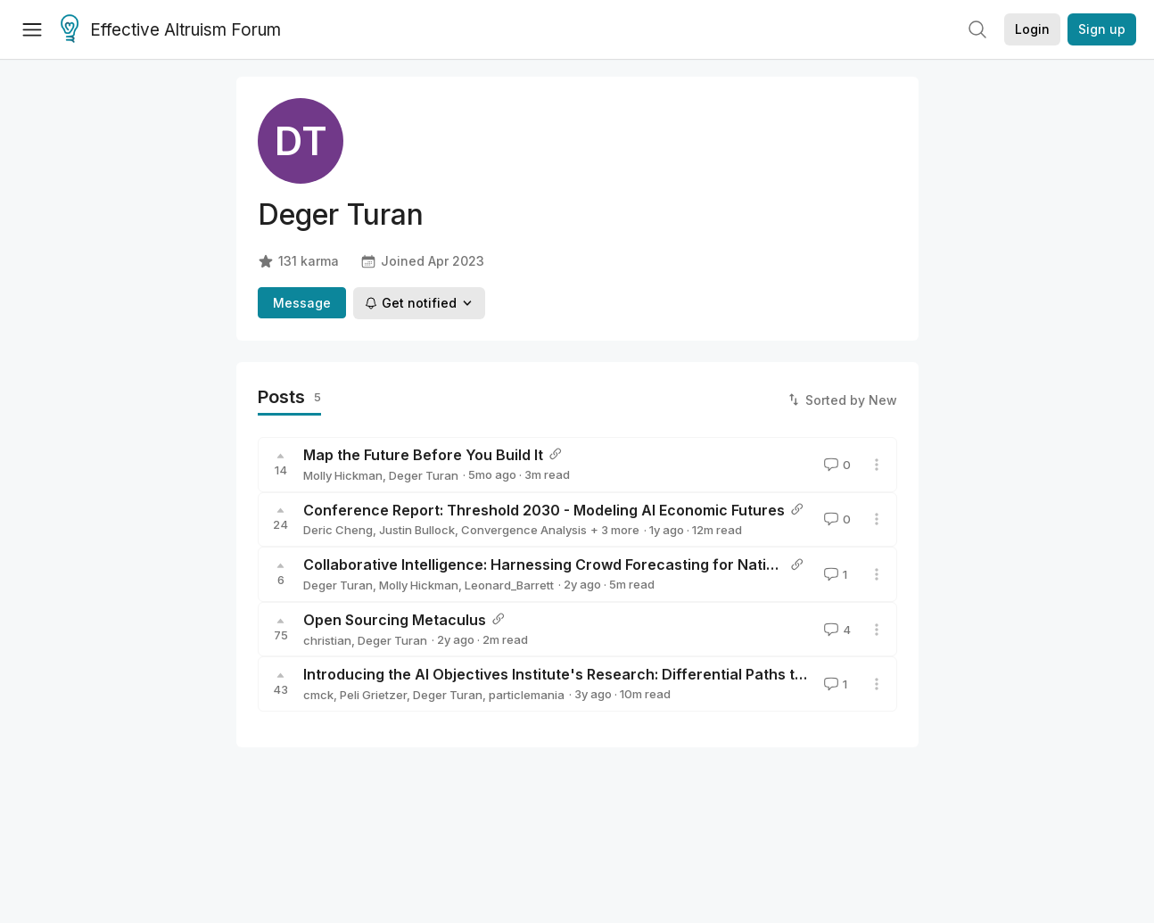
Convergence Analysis (524, 530)
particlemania (527, 695)
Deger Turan (423, 475)
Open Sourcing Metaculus (394, 620)
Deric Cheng (338, 530)
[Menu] (32, 29)
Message (302, 302)
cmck (318, 695)
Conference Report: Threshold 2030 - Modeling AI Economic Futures (544, 510)
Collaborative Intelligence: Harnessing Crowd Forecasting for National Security (581, 564)
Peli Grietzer (373, 695)
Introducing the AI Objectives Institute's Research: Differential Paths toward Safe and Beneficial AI (651, 674)
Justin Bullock (417, 530)
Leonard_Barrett (509, 585)
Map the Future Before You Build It (423, 455)
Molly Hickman (343, 475)
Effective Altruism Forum (171, 30)
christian (327, 640)
